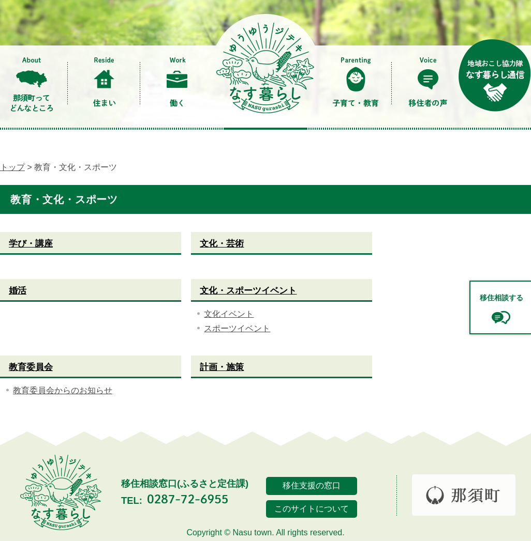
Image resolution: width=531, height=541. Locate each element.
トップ (12, 167)
